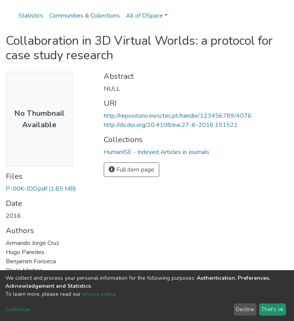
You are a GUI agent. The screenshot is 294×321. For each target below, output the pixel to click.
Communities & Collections (84, 15)
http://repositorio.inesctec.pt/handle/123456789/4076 (178, 116)
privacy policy (98, 294)
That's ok (272, 309)
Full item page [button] (131, 169)
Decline (245, 309)
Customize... (19, 309)
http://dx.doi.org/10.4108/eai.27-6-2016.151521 (171, 125)
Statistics (30, 15)
